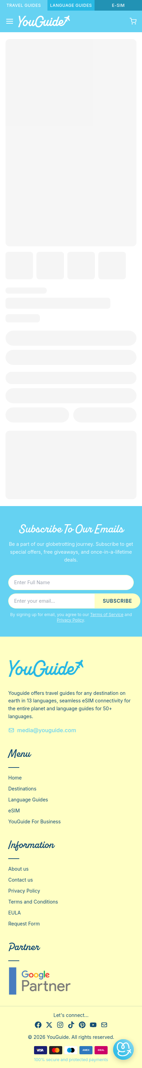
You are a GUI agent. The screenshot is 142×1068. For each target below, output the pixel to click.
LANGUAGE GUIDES (71, 5)
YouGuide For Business (34, 821)
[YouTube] (93, 1024)
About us (18, 869)
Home (15, 778)
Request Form (24, 923)
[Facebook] (38, 1024)
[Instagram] (60, 1024)
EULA (14, 913)
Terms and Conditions (33, 902)
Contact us (20, 880)
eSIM (14, 810)
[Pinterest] (82, 1024)
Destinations (22, 788)
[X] (49, 1024)
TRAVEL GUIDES (24, 5)
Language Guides (28, 799)
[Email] (104, 1024)
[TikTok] (71, 1024)
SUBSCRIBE (117, 601)
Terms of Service (106, 614)
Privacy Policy (70, 620)
